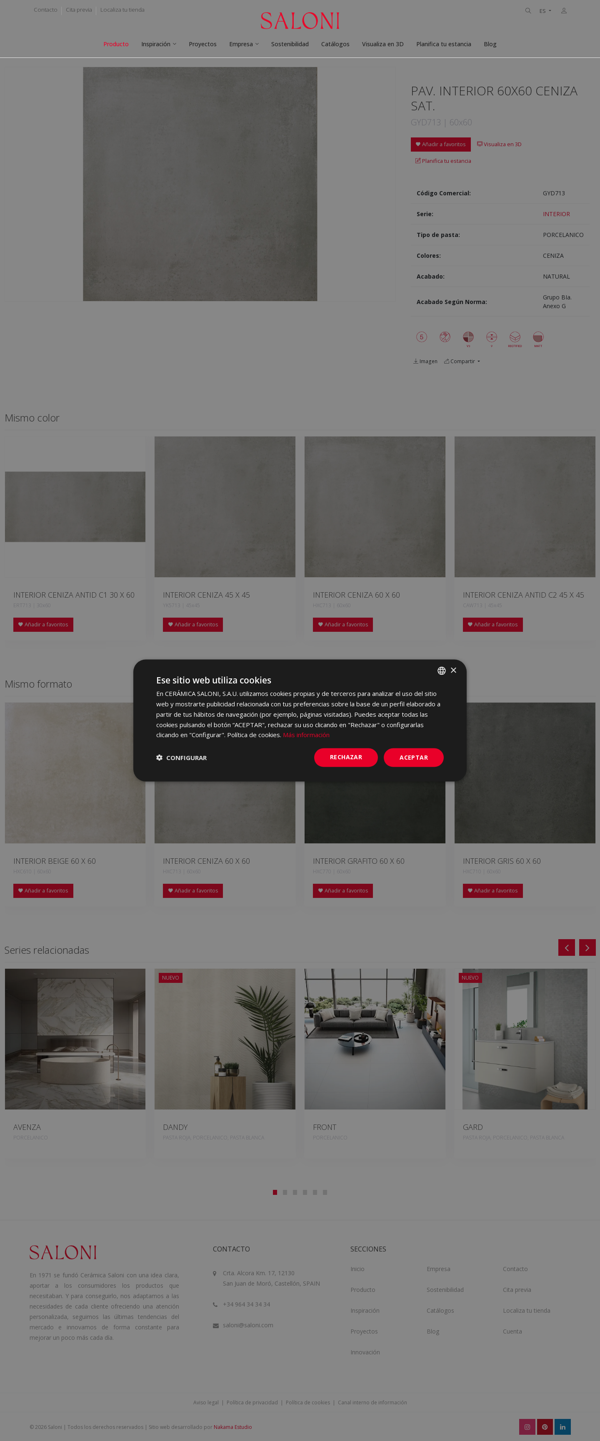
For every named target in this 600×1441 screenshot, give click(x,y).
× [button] (453, 670)
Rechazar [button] (346, 757)
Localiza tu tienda (122, 9)
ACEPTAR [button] (414, 757)
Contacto (46, 9)
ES (543, 11)
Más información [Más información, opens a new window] (306, 734)
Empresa (241, 44)
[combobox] (442, 671)
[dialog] (300, 721)
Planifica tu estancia (443, 44)
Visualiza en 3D (383, 44)
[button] (181, 757)
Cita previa (79, 9)
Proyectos (203, 44)
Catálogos (335, 44)
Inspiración (155, 44)
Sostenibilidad (290, 44)
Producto (116, 44)
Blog (490, 44)
